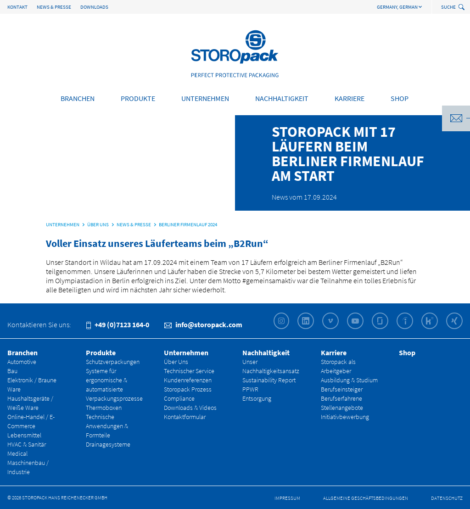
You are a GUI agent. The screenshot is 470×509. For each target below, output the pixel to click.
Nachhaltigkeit (281, 98)
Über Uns (176, 362)
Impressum (287, 498)
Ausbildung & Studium (349, 380)
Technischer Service (189, 371)
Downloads (94, 7)
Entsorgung (256, 398)
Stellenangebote (342, 407)
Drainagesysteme (108, 444)
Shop (399, 98)
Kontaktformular (185, 417)
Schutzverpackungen (113, 362)
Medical (17, 453)
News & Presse (54, 7)
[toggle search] (462, 7)
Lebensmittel (24, 435)
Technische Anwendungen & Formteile (107, 426)
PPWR (250, 389)
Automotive (21, 362)
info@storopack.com (203, 324)
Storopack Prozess (188, 389)
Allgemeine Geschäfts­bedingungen (365, 498)
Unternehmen (205, 98)
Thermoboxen (104, 407)
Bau (12, 371)
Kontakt (17, 7)
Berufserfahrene (341, 398)
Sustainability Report (269, 380)
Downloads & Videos (190, 407)
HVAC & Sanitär (26, 444)
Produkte (138, 98)
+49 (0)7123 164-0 (117, 324)
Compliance (179, 398)
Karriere (349, 98)
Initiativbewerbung (345, 417)
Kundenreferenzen (188, 380)
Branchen (78, 98)
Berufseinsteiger (342, 389)
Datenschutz (447, 498)
